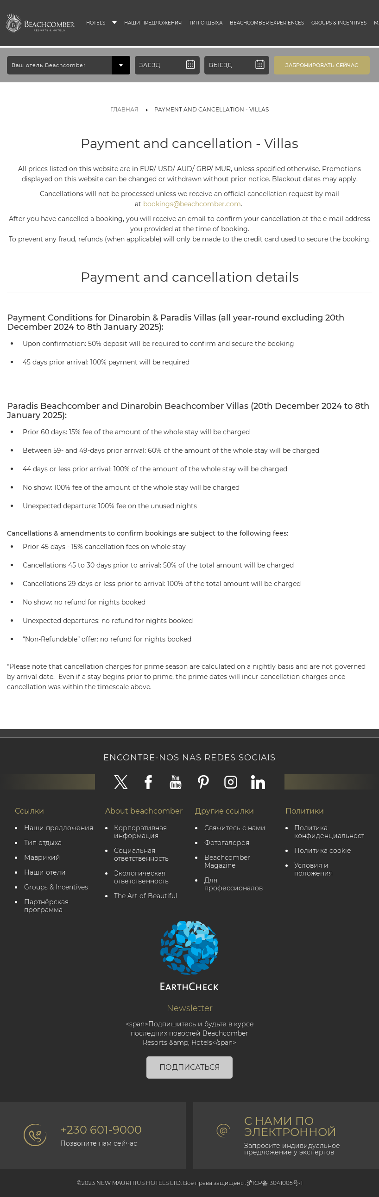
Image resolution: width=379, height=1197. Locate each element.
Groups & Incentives (338, 23)
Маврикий (42, 858)
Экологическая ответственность (141, 877)
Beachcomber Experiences (267, 23)
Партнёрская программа (46, 906)
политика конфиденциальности (330, 832)
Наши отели (45, 872)
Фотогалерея (226, 843)
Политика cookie (323, 851)
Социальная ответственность (141, 855)
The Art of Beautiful (146, 896)
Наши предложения (153, 23)
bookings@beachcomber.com (192, 204)
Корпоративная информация (140, 832)
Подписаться (189, 1067)
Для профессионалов (233, 884)
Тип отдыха (205, 23)
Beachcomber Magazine (227, 862)
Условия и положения (314, 869)
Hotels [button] (95, 23)
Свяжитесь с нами (234, 828)
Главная (124, 109)
